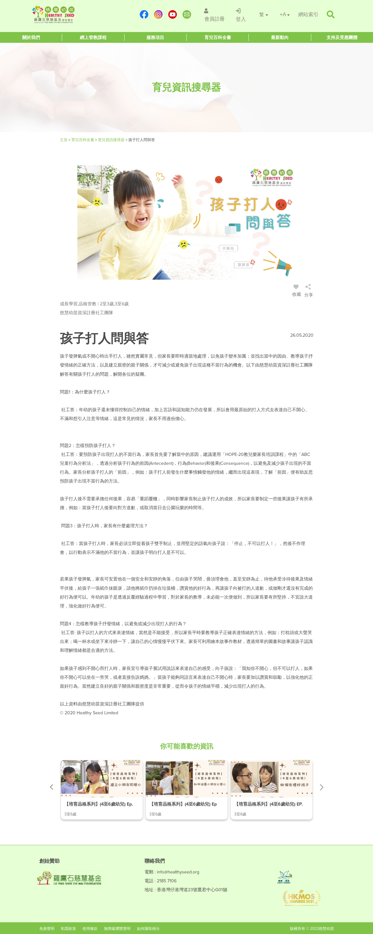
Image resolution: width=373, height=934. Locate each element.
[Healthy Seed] (70, 14)
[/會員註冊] (213, 14)
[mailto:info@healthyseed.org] (186, 14)
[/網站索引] (308, 14)
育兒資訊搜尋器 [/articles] (111, 140)
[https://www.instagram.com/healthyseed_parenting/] (158, 14)
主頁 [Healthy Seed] (64, 140)
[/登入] (240, 14)
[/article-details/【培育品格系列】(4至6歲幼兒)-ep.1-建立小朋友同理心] (102, 790)
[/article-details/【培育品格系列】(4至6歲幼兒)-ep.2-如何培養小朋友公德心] (187, 790)
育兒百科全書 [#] (83, 140)
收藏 (297, 291)
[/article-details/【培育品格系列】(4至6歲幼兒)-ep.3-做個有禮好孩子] (271, 790)
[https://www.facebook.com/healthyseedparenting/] (144, 14)
